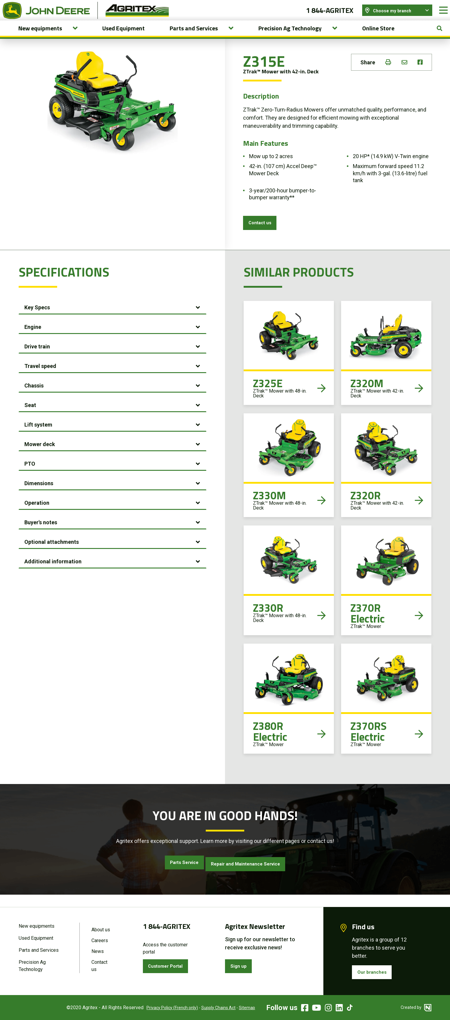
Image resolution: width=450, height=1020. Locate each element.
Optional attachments (51, 553)
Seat (30, 417)
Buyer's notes (40, 534)
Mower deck (39, 456)
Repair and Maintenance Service (251, 875)
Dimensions (38, 495)
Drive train (37, 358)
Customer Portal (169, 965)
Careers (99, 939)
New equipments (36, 924)
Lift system (38, 436)
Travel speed (40, 378)
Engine (32, 338)
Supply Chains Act (209, 1007)
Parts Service (176, 875)
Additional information (53, 573)
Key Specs (37, 319)
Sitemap (238, 1007)
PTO (29, 475)
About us (100, 928)
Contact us (262, 232)
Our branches (374, 971)
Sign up (240, 965)
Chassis (34, 397)
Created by (416, 1007)
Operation (36, 514)
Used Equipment (123, 36)
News (97, 951)
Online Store (378, 36)
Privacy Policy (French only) (163, 1007)
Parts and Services (39, 950)
